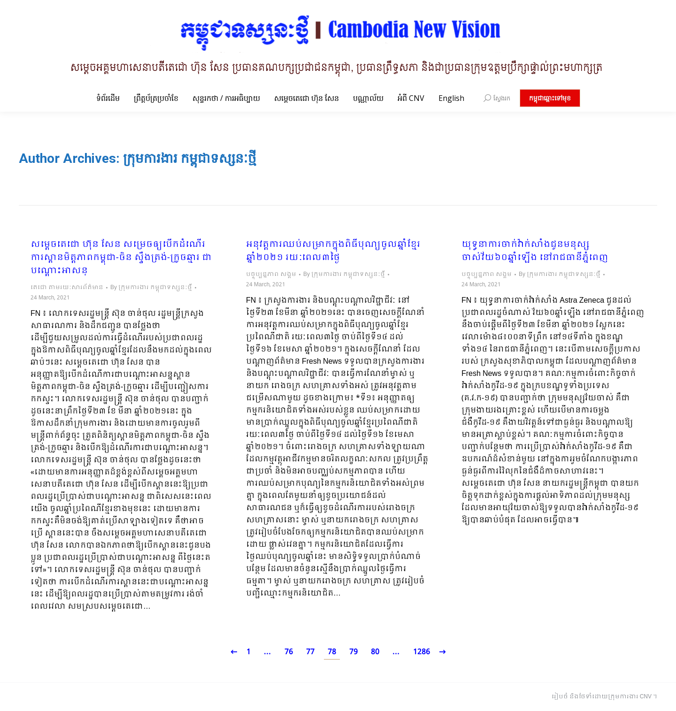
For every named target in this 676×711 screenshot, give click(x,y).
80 (375, 652)
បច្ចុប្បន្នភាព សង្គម (271, 274)
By (151, 287)
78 (332, 652)
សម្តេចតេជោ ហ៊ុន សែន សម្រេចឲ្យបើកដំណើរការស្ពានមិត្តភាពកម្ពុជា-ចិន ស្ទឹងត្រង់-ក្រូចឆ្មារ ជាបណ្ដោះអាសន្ (121, 258)
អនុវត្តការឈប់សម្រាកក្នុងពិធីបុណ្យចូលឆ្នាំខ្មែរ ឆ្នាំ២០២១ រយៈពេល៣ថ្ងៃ (333, 251)
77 (310, 652)
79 (353, 652)
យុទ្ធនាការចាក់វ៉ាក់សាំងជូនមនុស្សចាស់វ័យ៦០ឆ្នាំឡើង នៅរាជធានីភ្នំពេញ (534, 251)
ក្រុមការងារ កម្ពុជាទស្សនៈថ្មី (189, 158)
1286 (421, 652)
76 (288, 652)
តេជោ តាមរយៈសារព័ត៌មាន (67, 287)
